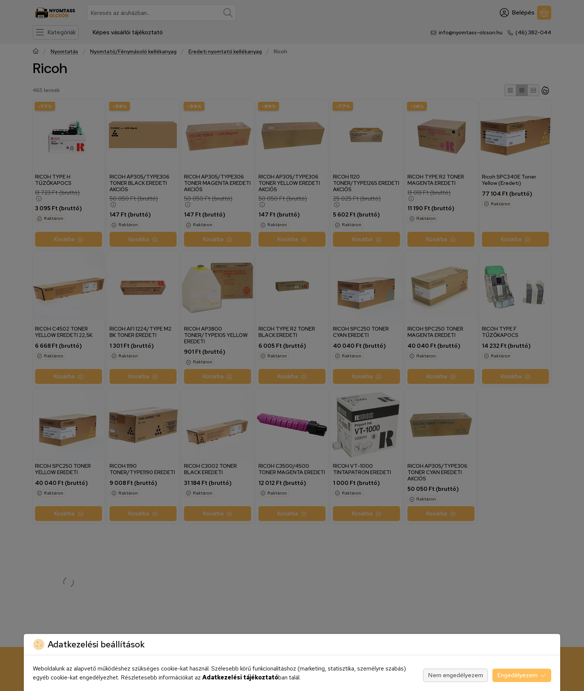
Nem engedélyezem (455, 675)
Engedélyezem (521, 675)
